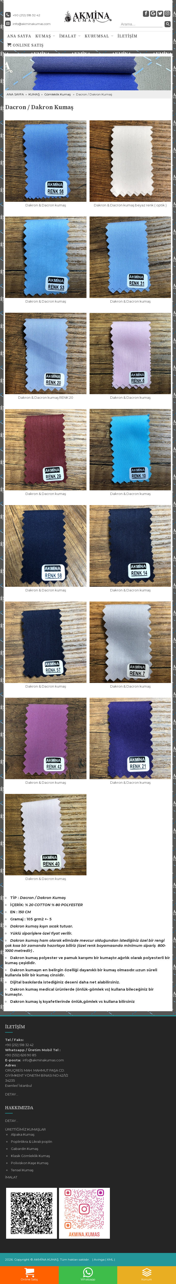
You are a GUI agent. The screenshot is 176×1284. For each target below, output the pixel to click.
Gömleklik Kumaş (57, 94)
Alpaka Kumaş (22, 1134)
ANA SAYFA (19, 36)
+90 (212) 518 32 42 (19, 1045)
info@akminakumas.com (32, 24)
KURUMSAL (97, 36)
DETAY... (11, 1094)
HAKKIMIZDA (19, 1108)
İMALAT (67, 36)
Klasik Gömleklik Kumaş (30, 1156)
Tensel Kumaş (22, 1170)
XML (110, 1259)
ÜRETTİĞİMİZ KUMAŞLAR (25, 1129)
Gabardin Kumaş (24, 1149)
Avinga (99, 1259)
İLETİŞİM (127, 36)
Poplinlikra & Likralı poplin (31, 1141)
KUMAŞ (43, 36)
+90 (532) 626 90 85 (20, 1055)
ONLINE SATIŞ (25, 45)
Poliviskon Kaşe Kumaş (29, 1163)
